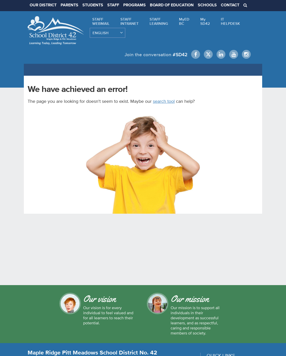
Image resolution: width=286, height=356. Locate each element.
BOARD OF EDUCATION (172, 5)
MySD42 (205, 21)
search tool (164, 101)
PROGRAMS (134, 5)
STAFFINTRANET (129, 21)
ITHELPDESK (230, 21)
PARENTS (69, 5)
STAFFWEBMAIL (101, 21)
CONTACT (230, 5)
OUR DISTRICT (43, 5)
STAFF (113, 5)
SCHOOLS (207, 5)
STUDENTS (92, 5)
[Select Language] (107, 33)
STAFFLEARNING (159, 21)
